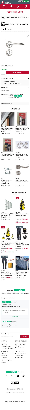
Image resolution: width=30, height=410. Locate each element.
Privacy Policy (19, 355)
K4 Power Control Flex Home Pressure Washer (7, 244)
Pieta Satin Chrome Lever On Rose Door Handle (22, 155)
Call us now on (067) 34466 (15, 389)
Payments (3, 357)
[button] (28, 36)
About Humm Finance (6, 360)
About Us (3, 343)
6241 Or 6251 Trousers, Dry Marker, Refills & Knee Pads (7, 273)
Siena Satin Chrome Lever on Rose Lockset (22, 181)
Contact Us (4, 345)
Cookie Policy (19, 357)
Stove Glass (4, 355)
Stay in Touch (5, 334)
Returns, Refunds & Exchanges (20, 345)
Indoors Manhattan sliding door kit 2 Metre (7, 129)
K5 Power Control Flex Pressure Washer (22, 214)
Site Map (3, 362)
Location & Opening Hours (7, 348)
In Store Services (19, 347)
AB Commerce (21, 401)
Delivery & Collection (20, 343)
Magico (10, 401)
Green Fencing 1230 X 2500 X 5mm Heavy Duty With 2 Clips (22, 273)
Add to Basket (17, 73)
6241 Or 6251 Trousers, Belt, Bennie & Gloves (22, 244)
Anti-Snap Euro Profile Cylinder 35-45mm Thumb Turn (22, 129)
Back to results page (7, 103)
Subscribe (25, 336)
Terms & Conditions (20, 353)
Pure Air (3, 353)
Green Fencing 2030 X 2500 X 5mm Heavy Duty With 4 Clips (7, 215)
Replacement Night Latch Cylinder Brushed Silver (6, 181)
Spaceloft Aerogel (5, 359)
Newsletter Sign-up (6, 346)
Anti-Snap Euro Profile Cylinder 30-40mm (7, 155)
